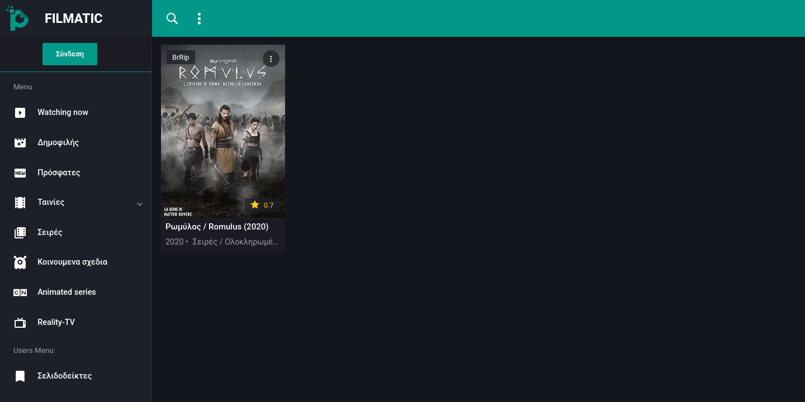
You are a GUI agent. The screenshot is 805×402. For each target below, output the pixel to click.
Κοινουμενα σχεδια (56, 262)
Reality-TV (40, 322)
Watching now (47, 112)
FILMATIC (74, 18)
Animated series (51, 292)
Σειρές (34, 233)
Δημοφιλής (42, 143)
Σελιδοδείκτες (49, 376)
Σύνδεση (70, 54)
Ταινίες (35, 202)
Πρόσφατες (43, 173)
